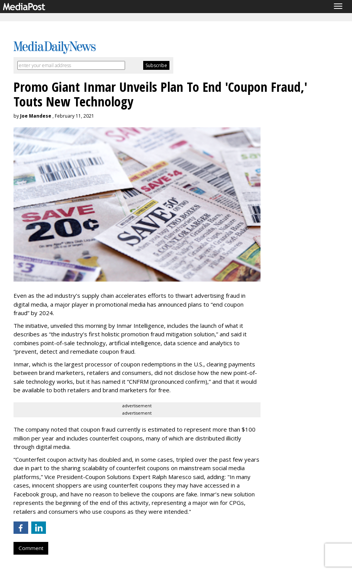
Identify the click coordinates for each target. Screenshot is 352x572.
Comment (31, 548)
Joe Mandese (35, 116)
